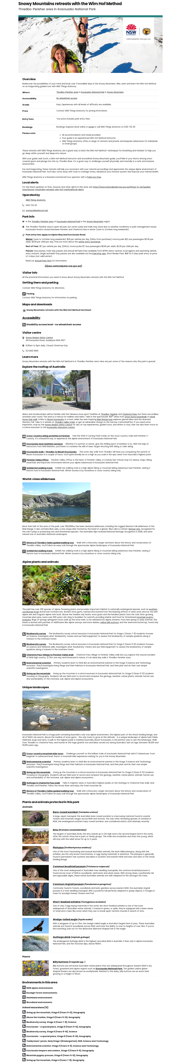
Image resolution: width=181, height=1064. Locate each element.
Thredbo (105, 414)
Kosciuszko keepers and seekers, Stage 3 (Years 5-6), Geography (60, 1050)
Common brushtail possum (69, 866)
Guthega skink (62, 937)
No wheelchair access (66, 98)
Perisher (114, 414)
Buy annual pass (55, 266)
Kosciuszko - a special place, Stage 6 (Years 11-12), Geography (58, 1026)
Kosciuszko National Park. (109, 968)
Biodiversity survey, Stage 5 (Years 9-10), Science (51, 1031)
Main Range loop (105, 419)
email (91, 127)
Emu (55, 829)
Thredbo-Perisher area (67, 92)
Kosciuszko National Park (92, 92)
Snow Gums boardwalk (136, 416)
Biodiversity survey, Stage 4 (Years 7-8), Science (51, 1022)
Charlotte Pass (129, 414)
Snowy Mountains (115, 92)
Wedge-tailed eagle (65, 919)
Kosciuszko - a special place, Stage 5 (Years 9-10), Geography (58, 1036)
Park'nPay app (99, 253)
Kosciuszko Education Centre (61, 427)
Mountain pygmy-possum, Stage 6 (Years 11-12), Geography (57, 1055)
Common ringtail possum (68, 884)
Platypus (58, 847)
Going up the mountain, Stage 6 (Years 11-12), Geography (55, 1012)
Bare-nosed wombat (65, 812)
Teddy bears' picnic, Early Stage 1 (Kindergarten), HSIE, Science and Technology (67, 1041)
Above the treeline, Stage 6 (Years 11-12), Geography (53, 1017)
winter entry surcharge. (89, 241)
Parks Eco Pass (94, 177)
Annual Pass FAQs (43, 260)
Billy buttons (60, 962)
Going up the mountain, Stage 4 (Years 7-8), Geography (55, 1060)
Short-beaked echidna (66, 902)
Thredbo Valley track (65, 422)
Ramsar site (134, 529)
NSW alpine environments (39, 988)
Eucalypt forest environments (41, 993)
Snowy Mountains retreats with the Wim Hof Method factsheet (58, 310)
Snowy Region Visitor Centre (39, 337)
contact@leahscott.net (37, 210)
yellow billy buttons (109, 622)
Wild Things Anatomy (36, 200)
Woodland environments (39, 1002)
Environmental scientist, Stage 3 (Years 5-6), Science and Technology (62, 1046)
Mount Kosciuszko (55, 419)
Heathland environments (39, 997)
